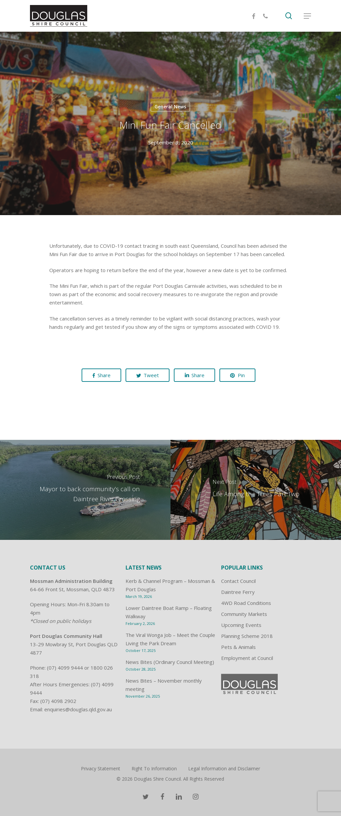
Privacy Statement (100, 768)
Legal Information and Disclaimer (224, 768)
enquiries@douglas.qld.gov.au (78, 709)
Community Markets (244, 614)
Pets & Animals (238, 647)
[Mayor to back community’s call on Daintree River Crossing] (85, 490)
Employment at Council (247, 658)
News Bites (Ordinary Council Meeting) (170, 662)
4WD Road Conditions (246, 603)
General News (170, 106)
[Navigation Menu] (307, 16)
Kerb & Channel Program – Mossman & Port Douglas (170, 585)
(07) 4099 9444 (65, 667)
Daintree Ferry (238, 592)
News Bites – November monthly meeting (164, 684)
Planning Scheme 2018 (247, 636)
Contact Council (238, 581)
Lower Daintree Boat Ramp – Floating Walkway (169, 612)
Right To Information (154, 768)
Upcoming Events (241, 625)
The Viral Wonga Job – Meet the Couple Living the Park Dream (170, 639)
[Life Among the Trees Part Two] (255, 490)
